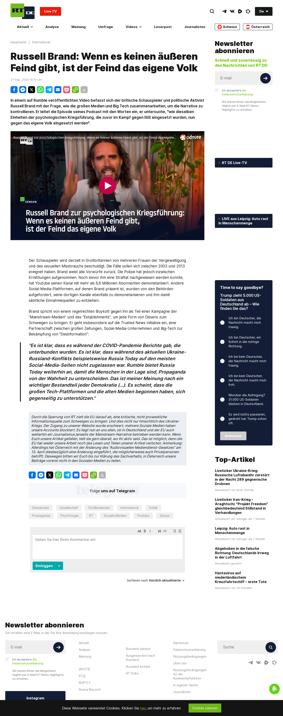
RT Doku (132, 673)
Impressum (181, 643)
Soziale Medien (115, 515)
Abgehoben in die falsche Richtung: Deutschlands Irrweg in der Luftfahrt (242, 552)
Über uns (179, 663)
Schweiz (227, 27)
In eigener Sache (185, 685)
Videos (134, 27)
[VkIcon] (232, 11)
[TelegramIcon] (224, 11)
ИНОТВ (84, 669)
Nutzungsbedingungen (190, 656)
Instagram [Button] (35, 698)
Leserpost (163, 27)
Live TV (50, 11)
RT (91, 515)
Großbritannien (99, 508)
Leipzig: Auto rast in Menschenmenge (232, 530)
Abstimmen (233, 436)
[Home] (23, 11)
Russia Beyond (89, 689)
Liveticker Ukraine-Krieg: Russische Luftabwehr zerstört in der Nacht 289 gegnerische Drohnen (242, 477)
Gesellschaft (69, 508)
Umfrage (105, 27)
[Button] (265, 78)
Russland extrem (138, 666)
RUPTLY (85, 683)
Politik (153, 508)
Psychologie (70, 515)
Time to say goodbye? (241, 287)
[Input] (243, 78)
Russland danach (138, 649)
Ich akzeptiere (237, 92)
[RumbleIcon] (240, 11)
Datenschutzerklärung (189, 649)
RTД (82, 676)
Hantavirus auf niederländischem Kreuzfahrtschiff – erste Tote (241, 577)
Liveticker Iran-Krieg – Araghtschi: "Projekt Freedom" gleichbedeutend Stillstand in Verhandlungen (241, 506)
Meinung (78, 27)
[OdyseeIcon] (247, 11)
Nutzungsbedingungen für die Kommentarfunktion (190, 674)
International (129, 508)
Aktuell (25, 27)
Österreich (258, 27)
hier (143, 708)
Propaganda (41, 515)
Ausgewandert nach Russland (140, 658)
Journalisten (194, 27)
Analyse (52, 27)
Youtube (143, 515)
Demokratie (40, 508)
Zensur (165, 515)
